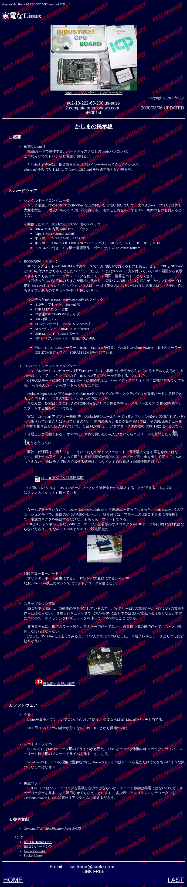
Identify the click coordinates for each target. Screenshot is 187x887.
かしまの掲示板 (94, 126)
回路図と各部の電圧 (59, 684)
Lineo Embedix (35, 851)
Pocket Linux (33, 855)
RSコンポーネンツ (38, 846)
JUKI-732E (60, 224)
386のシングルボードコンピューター (93, 91)
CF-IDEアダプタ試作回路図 (62, 478)
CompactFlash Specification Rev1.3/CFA (52, 828)
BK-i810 (51, 300)
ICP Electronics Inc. (38, 842)
